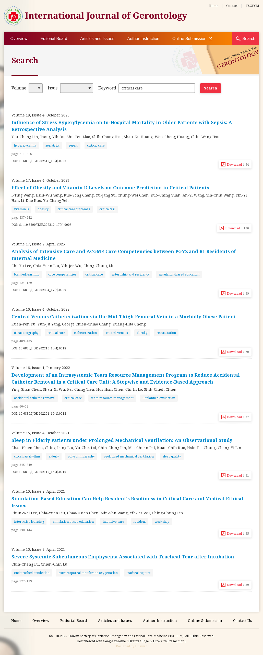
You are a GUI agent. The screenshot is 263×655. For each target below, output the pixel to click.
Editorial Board (53, 38)
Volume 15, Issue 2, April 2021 (38, 491)
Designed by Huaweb (131, 646)
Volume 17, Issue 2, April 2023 (38, 244)
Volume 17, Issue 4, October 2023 (40, 180)
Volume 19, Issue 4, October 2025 (40, 115)
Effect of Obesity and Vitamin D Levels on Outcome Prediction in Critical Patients (110, 188)
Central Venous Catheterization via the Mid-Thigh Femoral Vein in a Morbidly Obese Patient (123, 316)
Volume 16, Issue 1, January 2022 (40, 367)
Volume (18, 88)
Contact (232, 5)
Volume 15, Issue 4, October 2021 (40, 432)
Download (238, 164)
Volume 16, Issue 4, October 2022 (40, 309)
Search (248, 38)
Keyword (107, 88)
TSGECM (252, 5)
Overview (19, 38)
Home (213, 5)
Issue (53, 88)
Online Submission (192, 38)
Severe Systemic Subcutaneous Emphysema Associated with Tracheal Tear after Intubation (122, 557)
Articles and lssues (97, 38)
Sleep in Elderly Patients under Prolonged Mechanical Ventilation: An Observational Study (121, 440)
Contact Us (242, 620)
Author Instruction (143, 38)
